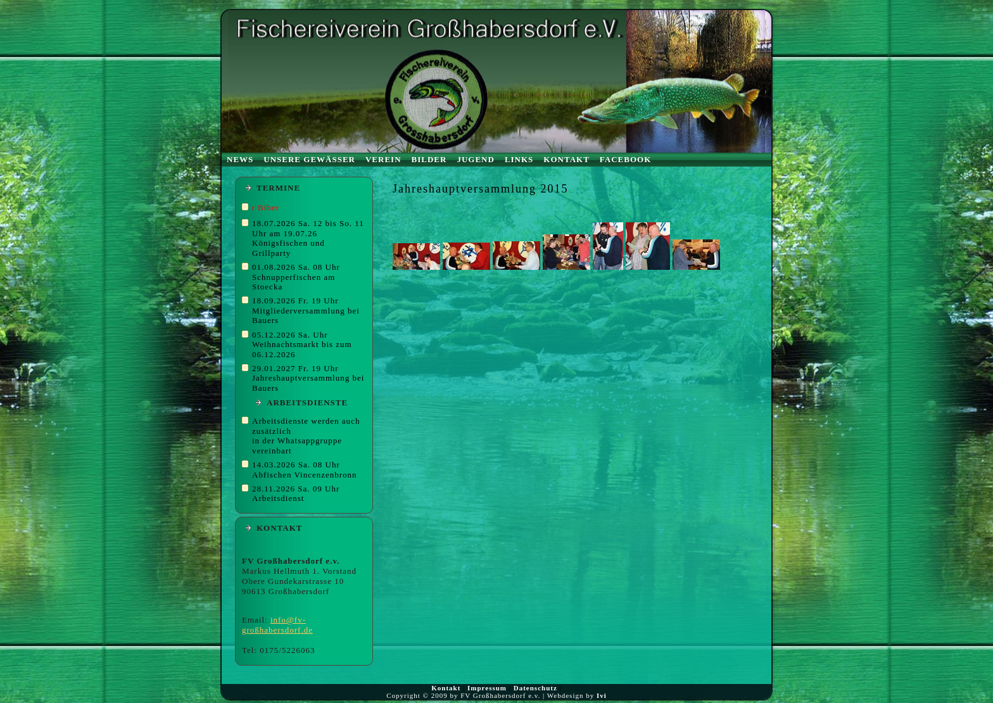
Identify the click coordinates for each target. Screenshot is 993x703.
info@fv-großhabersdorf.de (277, 625)
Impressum (487, 688)
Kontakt (445, 688)
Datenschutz (535, 688)
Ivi (602, 695)
